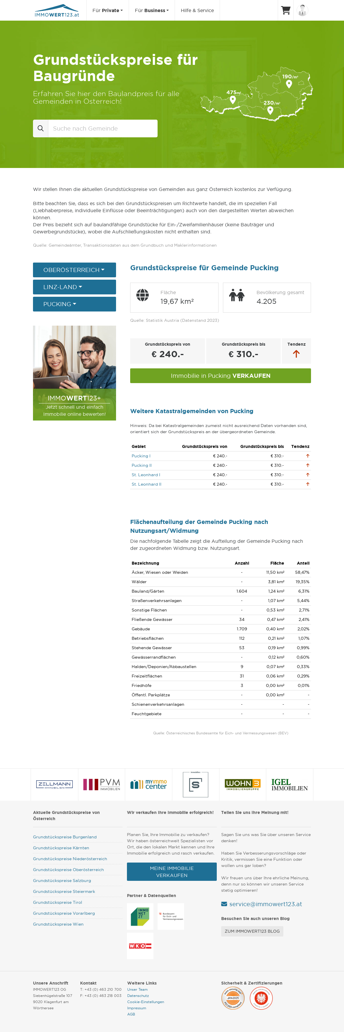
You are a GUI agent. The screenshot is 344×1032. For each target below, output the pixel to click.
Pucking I (141, 456)
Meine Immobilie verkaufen (172, 872)
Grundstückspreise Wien (58, 924)
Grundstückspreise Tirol (57, 902)
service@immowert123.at (265, 904)
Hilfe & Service (197, 10)
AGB (131, 1014)
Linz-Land (60, 287)
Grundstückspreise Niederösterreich (70, 858)
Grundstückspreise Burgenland (65, 837)
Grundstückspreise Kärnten (61, 847)
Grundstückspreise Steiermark (64, 891)
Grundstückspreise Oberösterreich (68, 869)
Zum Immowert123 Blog (252, 931)
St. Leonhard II (146, 484)
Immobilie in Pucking (221, 375)
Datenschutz (138, 996)
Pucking (57, 304)
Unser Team (137, 989)
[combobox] (103, 128)
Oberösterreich (71, 270)
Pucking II (142, 465)
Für (105, 10)
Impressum (136, 1008)
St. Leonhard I (146, 474)
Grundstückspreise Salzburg (62, 880)
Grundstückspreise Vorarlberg (64, 913)
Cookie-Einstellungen (145, 1002)
